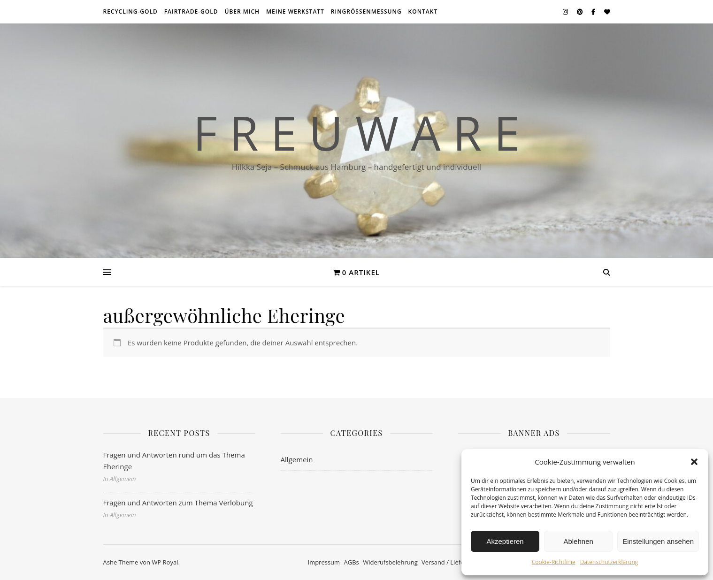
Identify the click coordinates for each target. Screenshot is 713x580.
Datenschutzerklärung (609, 562)
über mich (242, 11)
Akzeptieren (504, 541)
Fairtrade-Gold (191, 11)
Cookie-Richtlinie (553, 562)
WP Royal (165, 562)
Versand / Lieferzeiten (452, 562)
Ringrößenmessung (366, 11)
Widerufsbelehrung (390, 562)
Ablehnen (578, 541)
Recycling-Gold (130, 11)
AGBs (351, 562)
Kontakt (423, 11)
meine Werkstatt (295, 11)
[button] (694, 461)
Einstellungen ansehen (658, 541)
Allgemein (297, 459)
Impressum (324, 562)
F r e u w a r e (356, 132)
